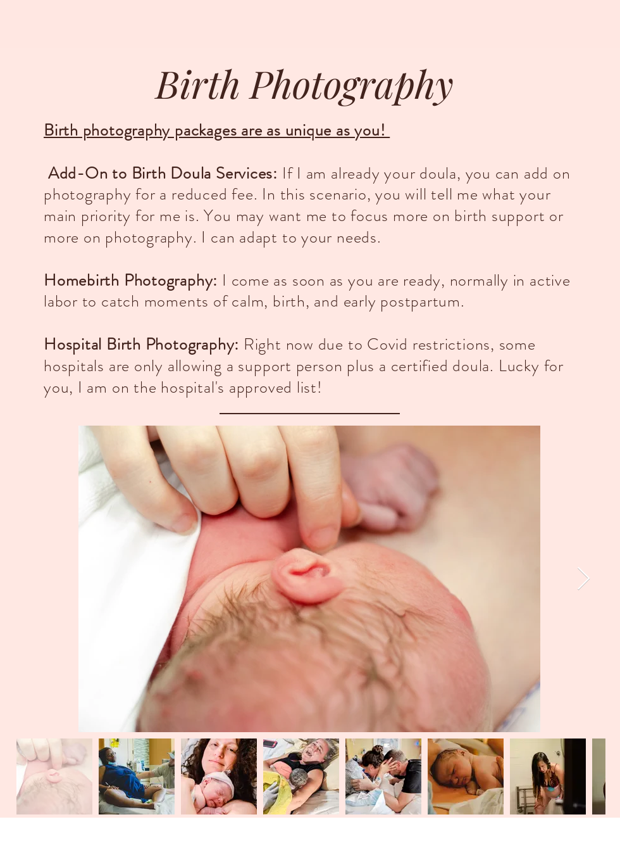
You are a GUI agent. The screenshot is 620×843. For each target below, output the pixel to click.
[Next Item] (583, 579)
